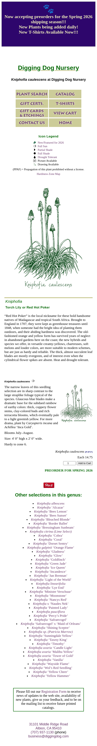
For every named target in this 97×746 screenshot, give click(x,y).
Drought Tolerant (47, 157)
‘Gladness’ (50, 551)
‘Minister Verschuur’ (51, 591)
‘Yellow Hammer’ (50, 676)
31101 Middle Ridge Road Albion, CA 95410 (48, 726)
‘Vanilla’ (51, 660)
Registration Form (54, 692)
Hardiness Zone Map (48, 173)
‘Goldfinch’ (51, 559)
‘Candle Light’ (51, 648)
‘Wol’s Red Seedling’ (50, 668)
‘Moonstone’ (51, 595)
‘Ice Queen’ (51, 567)
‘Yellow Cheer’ (50, 672)
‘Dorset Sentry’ (50, 543)
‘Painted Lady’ (51, 608)
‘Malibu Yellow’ (51, 652)
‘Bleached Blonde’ (50, 519)
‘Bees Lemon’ (50, 511)
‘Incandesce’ (50, 571)
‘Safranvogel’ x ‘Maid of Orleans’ (51, 624)
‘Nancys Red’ (50, 599)
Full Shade (44, 153)
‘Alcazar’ (50, 507)
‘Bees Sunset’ (50, 515)
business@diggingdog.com (48, 736)
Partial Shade (45, 149)
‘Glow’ (51, 555)
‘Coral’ (51, 539)
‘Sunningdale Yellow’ (51, 636)
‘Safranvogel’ (50, 620)
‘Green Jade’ (50, 563)
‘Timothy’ (51, 644)
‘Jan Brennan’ (50, 575)
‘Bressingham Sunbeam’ (50, 527)
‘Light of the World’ (50, 579)
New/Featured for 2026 (51, 142)
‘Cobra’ (50, 535)
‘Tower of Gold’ (51, 656)
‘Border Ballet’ (50, 523)
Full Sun (42, 146)
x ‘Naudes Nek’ (51, 604)
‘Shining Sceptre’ (51, 628)
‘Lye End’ (51, 587)
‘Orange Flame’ (50, 547)
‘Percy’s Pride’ (51, 616)
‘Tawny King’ (50, 640)
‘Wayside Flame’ (50, 664)
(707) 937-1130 (42, 732)
